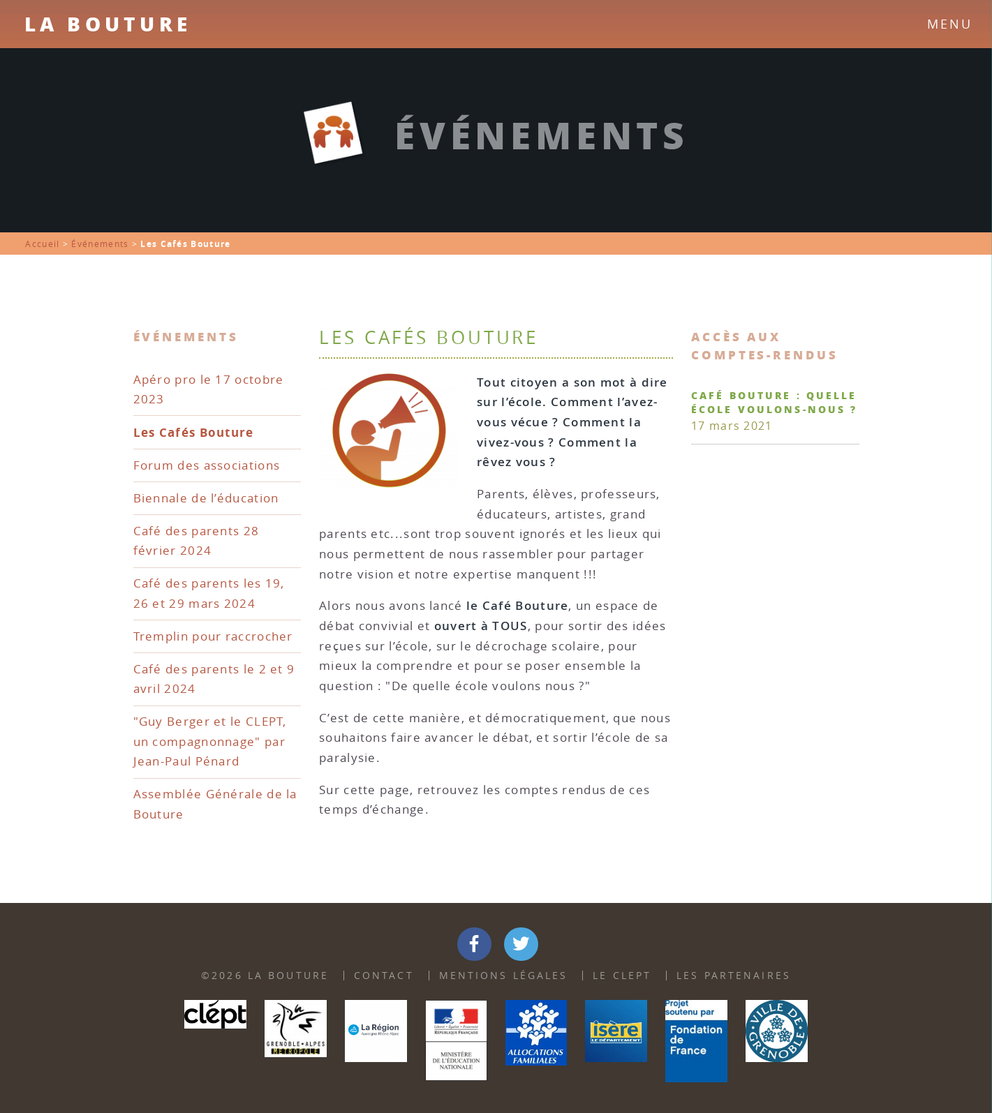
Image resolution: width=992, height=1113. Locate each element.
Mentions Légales (503, 975)
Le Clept (622, 975)
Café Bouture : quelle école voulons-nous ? (774, 402)
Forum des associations (207, 465)
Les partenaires (733, 975)
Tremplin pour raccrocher (213, 636)
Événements (99, 244)
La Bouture (107, 24)
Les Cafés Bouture (193, 432)
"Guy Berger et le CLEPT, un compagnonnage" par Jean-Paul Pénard (210, 741)
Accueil (42, 244)
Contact (384, 975)
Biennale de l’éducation (206, 498)
